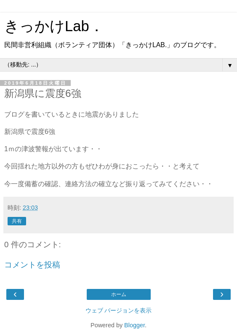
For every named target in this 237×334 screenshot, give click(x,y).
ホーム (118, 294)
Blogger (134, 325)
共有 (17, 221)
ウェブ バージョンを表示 (118, 310)
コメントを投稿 (32, 264)
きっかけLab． (54, 26)
